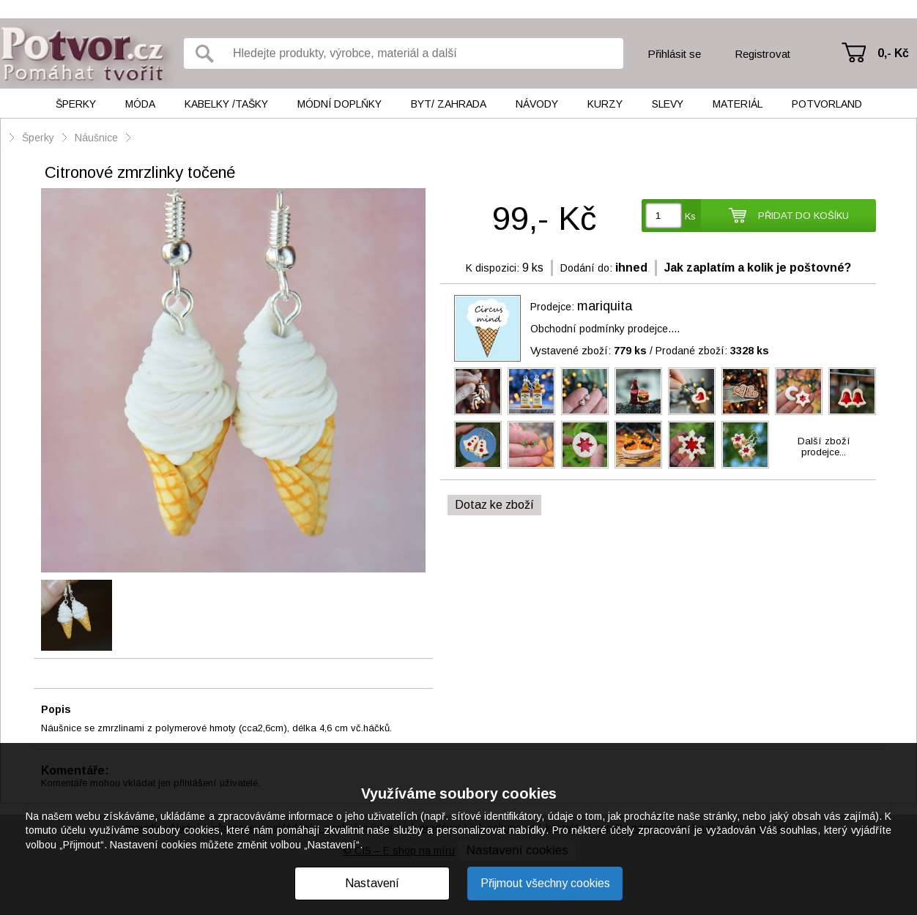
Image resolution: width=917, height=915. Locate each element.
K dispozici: (492, 268)
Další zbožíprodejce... (824, 447)
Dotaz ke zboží (494, 504)
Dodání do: (586, 268)
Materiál (737, 104)
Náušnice (96, 137)
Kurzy (605, 104)
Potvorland (827, 104)
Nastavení (372, 883)
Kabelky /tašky (226, 104)
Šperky (76, 104)
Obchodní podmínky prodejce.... (605, 329)
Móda (140, 104)
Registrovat (762, 54)
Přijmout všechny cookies (545, 883)
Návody (537, 104)
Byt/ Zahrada (448, 104)
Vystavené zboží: (588, 350)
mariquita (604, 306)
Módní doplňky (339, 104)
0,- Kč (893, 53)
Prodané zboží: (712, 350)
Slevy (667, 104)
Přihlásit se (674, 54)
